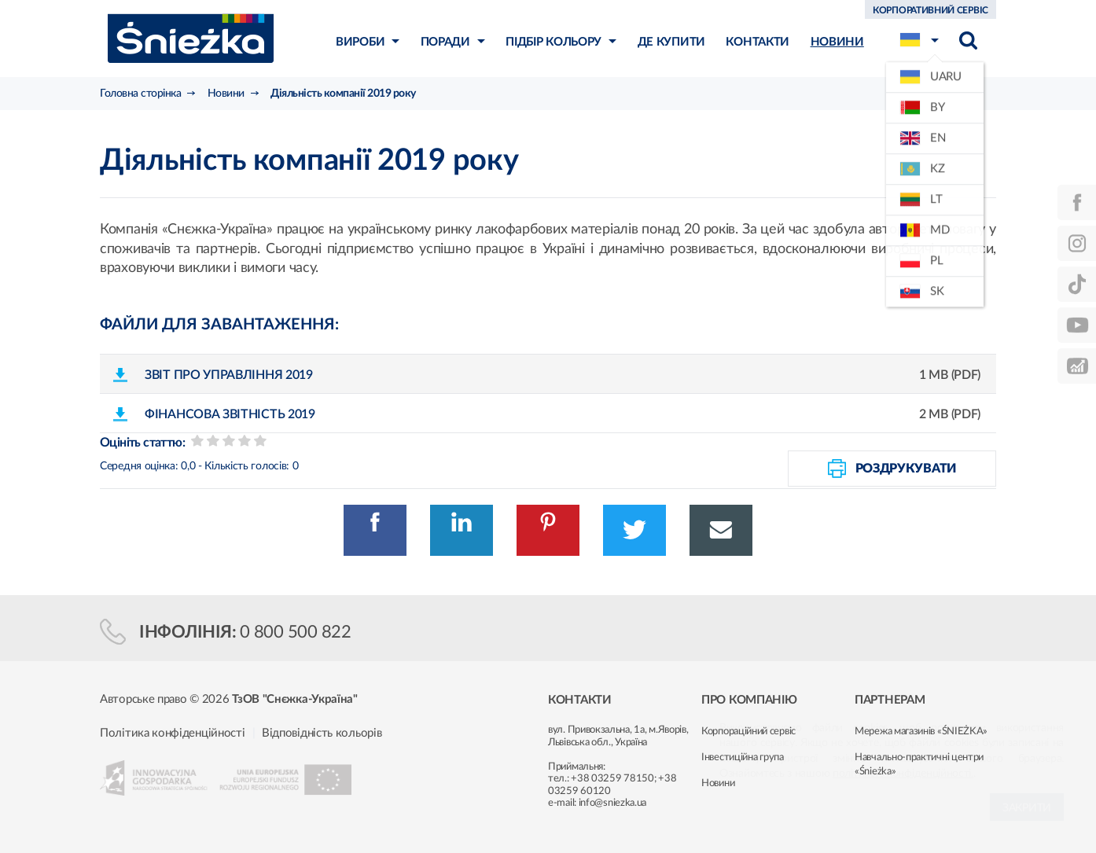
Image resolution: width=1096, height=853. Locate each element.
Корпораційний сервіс (748, 731)
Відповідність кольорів (321, 733)
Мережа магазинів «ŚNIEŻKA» (921, 731)
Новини (717, 783)
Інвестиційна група (742, 757)
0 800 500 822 (295, 632)
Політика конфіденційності (172, 733)
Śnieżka (191, 38)
